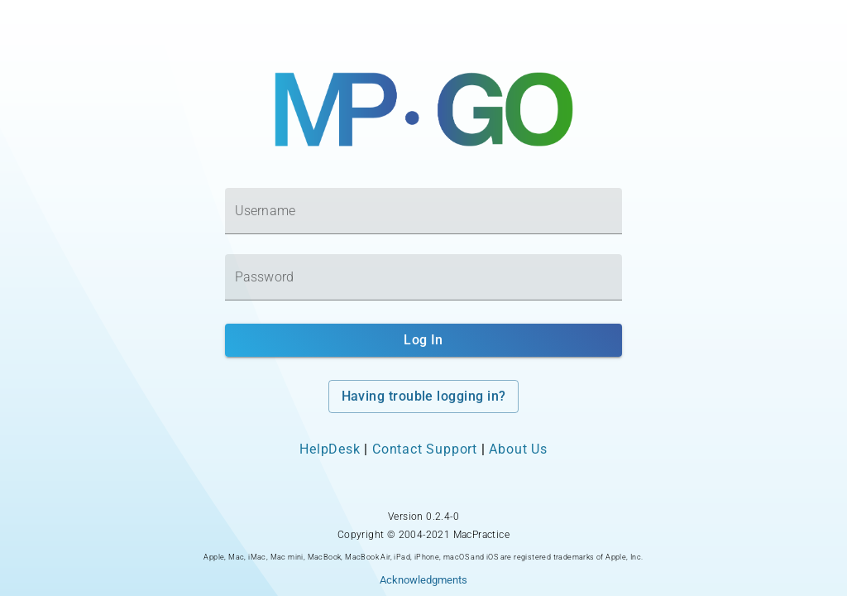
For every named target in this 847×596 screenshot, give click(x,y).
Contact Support (424, 449)
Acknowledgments (423, 580)
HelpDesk (329, 449)
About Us (518, 449)
